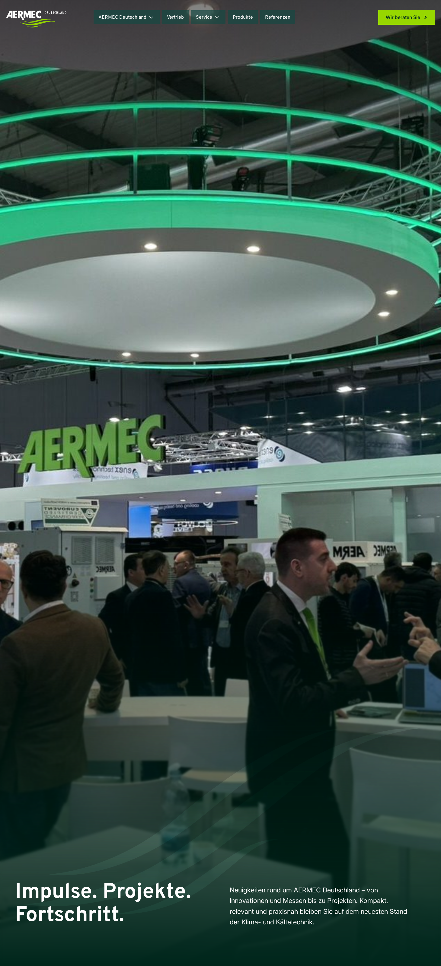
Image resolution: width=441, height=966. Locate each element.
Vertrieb (175, 17)
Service (204, 17)
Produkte (243, 17)
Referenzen (277, 17)
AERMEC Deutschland (122, 17)
